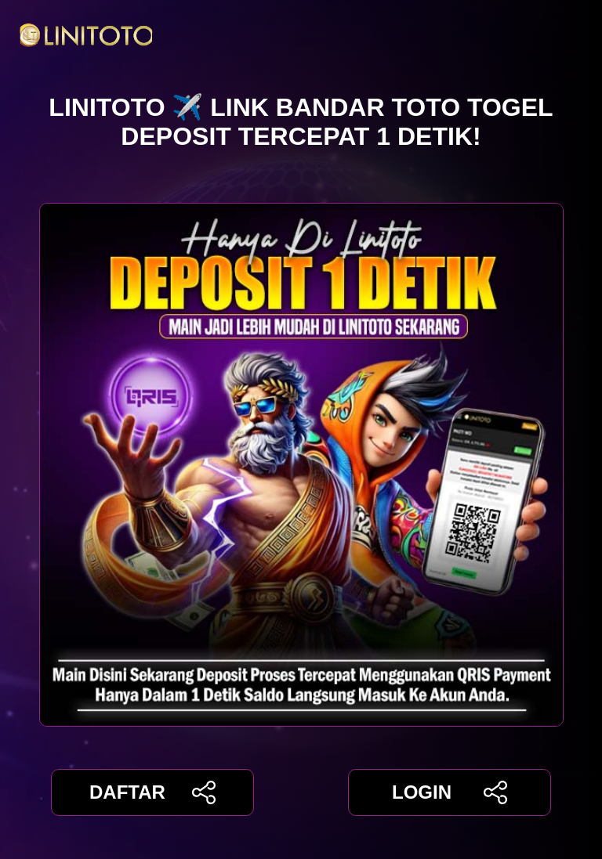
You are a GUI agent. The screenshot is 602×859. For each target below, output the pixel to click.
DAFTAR (152, 792)
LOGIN (449, 792)
